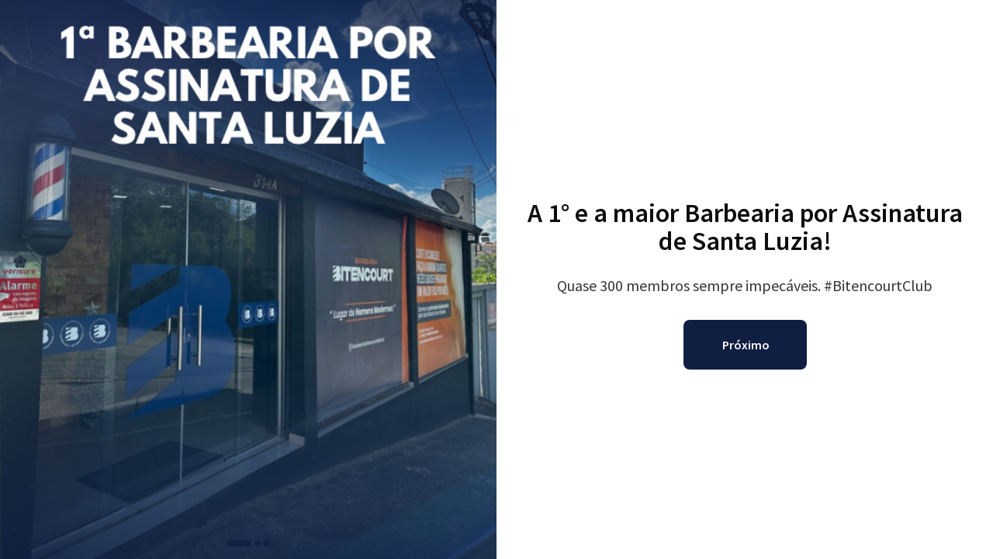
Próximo (746, 344)
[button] (239, 543)
